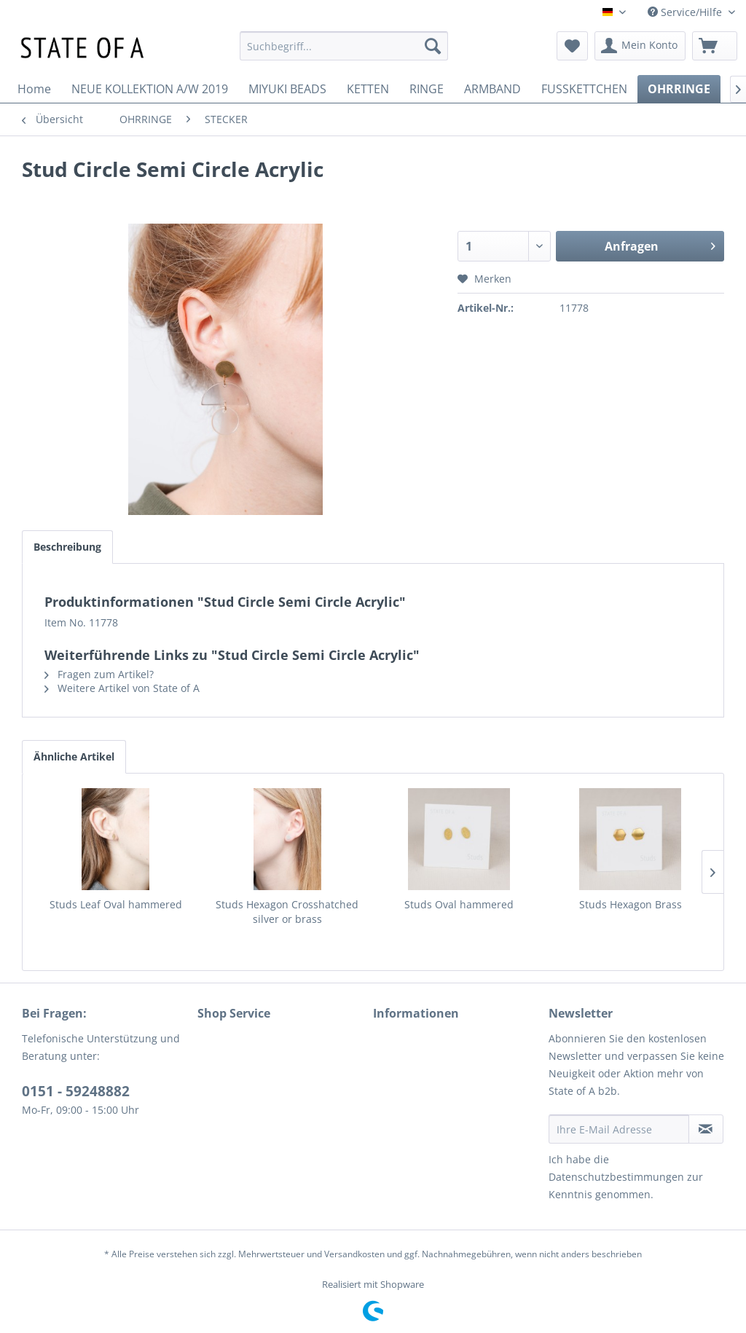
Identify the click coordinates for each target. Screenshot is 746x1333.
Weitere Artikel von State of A (122, 688)
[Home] (34, 89)
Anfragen (660, 244)
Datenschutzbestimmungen (616, 1177)
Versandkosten (354, 1254)
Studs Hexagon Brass (630, 904)
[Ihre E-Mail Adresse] (619, 1129)
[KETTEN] (368, 89)
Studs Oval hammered (459, 904)
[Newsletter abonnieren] (705, 1129)
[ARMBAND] (492, 89)
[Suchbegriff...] (344, 45)
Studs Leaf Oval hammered (116, 904)
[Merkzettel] (572, 45)
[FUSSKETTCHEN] (584, 89)
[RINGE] (426, 89)
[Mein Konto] (640, 45)
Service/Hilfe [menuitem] (686, 12)
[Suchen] (432, 45)
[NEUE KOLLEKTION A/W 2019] (149, 89)
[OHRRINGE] (679, 89)
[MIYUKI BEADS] (287, 89)
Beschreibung (67, 547)
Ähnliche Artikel (74, 756)
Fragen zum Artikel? (99, 674)
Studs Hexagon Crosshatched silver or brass (287, 911)
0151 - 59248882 (76, 1091)
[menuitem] (344, 45)
